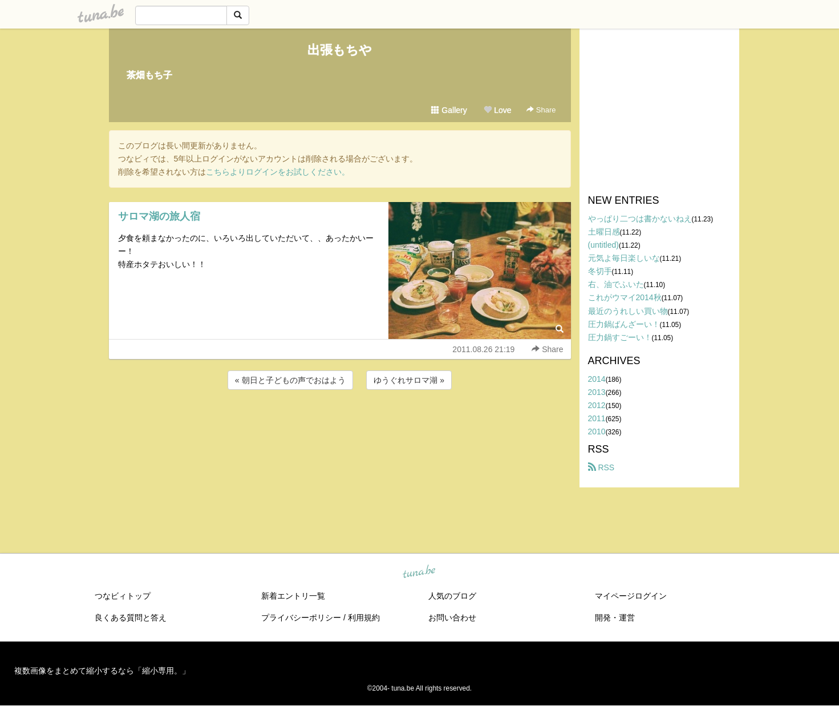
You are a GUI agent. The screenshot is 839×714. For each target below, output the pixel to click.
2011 (597, 418)
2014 (597, 379)
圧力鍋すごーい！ (620, 337)
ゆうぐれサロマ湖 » (409, 380)
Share (541, 110)
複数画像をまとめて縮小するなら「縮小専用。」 (102, 670)
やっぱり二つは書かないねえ (640, 218)
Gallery (449, 110)
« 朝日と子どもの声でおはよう (290, 380)
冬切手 (600, 271)
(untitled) (603, 244)
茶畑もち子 (149, 75)
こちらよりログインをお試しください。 (278, 171)
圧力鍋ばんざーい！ (624, 324)
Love (497, 110)
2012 (597, 405)
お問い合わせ (452, 617)
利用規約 (364, 617)
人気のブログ (452, 595)
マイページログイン (631, 595)
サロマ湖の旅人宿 (159, 216)
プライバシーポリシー (301, 617)
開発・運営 (615, 617)
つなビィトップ (123, 595)
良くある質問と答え (131, 617)
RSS (601, 467)
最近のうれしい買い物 (628, 311)
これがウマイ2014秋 (625, 297)
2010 (597, 431)
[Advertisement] (340, 423)
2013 (597, 392)
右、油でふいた (616, 284)
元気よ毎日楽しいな (624, 258)
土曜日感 (604, 231)
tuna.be (419, 572)
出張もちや (339, 50)
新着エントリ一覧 (293, 595)
